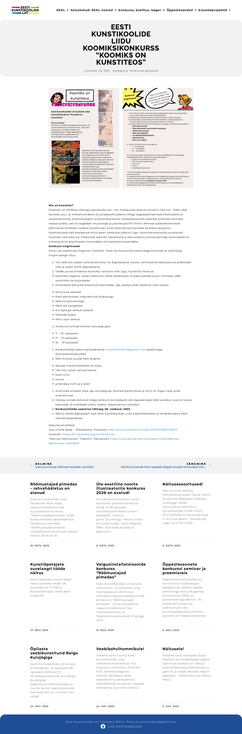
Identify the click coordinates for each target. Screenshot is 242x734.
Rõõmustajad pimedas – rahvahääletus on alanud (53, 488)
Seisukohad (80, 10)
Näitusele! (173, 649)
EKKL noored (104, 10)
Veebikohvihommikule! (120, 649)
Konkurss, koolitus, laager (141, 10)
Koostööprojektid (214, 10)
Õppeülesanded (182, 10)
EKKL (62, 10)
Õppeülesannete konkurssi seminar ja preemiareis (184, 568)
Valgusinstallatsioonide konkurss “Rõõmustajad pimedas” (121, 570)
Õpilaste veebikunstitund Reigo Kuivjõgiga (54, 653)
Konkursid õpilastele (144, 70)
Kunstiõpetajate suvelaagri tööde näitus (47, 568)
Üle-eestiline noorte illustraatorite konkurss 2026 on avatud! (120, 488)
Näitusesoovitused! (183, 484)
